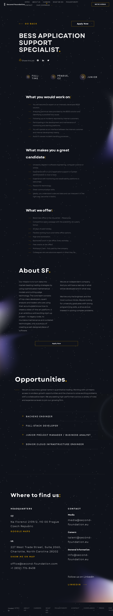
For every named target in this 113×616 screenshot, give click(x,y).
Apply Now (83, 23)
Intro (27, 2)
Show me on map (23, 556)
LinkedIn (74, 584)
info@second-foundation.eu (78, 557)
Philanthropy (72, 2)
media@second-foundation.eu (80, 522)
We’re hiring (100, 4)
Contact (28, 5)
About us (36, 2)
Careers (46, 2)
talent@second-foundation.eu (80, 540)
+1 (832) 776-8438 (23, 568)
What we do (58, 2)
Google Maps (20, 531)
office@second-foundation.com (34, 563)
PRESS (101, 608)
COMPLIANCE (89, 608)
